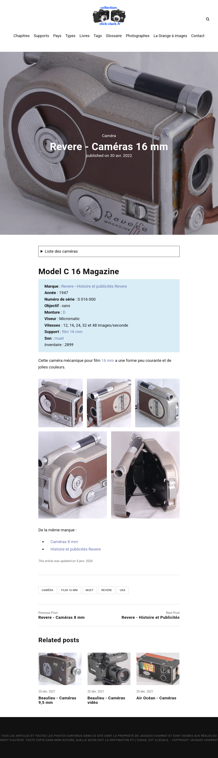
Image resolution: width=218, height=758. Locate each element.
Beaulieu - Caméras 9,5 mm (57, 700)
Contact (197, 35)
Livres (85, 35)
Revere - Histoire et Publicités (151, 617)
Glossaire (114, 35)
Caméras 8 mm (64, 541)
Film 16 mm (69, 590)
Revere (68, 286)
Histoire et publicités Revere (102, 286)
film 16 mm (72, 331)
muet (59, 338)
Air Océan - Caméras (157, 698)
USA (122, 590)
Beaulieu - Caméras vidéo (106, 700)
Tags (98, 35)
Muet (89, 590)
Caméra (109, 135)
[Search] (206, 19)
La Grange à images (170, 35)
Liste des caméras (61, 251)
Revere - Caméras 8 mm (61, 617)
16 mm (108, 360)
